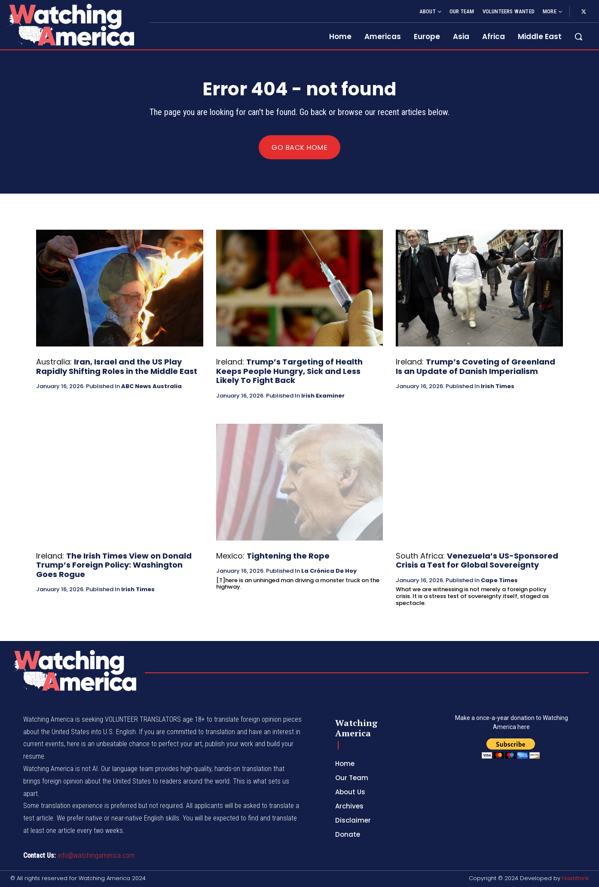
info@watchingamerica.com (96, 855)
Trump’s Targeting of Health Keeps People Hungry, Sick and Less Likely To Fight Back (289, 371)
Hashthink (575, 878)
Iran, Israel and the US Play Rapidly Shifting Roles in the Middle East (116, 366)
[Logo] (69, 25)
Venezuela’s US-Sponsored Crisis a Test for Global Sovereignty (477, 560)
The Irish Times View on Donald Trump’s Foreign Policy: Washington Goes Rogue (114, 565)
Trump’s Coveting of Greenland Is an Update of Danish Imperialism (475, 366)
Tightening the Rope (288, 555)
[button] (578, 36)
